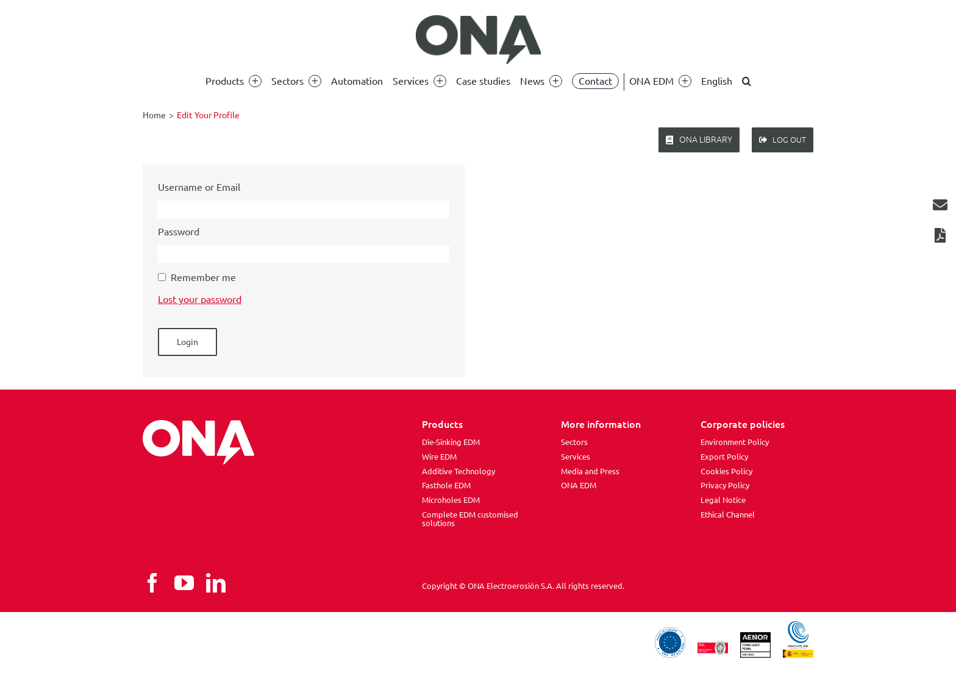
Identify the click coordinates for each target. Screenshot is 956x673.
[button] (746, 81)
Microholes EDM (451, 500)
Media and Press (590, 471)
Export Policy (724, 456)
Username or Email (199, 187)
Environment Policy (735, 442)
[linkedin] (216, 583)
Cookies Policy (726, 471)
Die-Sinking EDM (451, 442)
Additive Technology (458, 471)
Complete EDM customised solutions (470, 518)
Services (575, 456)
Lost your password (199, 299)
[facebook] (152, 583)
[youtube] (184, 583)
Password (178, 231)
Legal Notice (723, 500)
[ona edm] (478, 39)
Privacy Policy (725, 485)
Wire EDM (439, 456)
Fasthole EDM (446, 485)
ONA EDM (578, 485)
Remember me (203, 277)
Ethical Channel (728, 514)
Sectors (574, 442)
